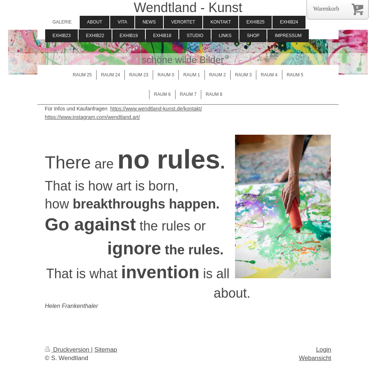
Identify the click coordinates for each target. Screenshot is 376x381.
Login (323, 349)
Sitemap (105, 349)
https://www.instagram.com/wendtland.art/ (92, 117)
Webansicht (315, 358)
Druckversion (68, 349)
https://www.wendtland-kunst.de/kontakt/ (156, 109)
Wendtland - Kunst (188, 7)
